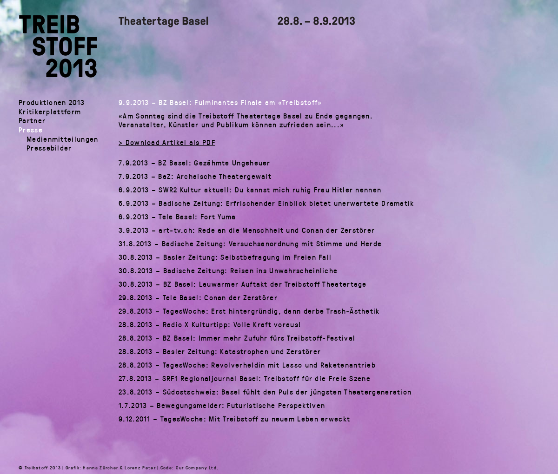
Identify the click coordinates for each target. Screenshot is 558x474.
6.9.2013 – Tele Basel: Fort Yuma (177, 216)
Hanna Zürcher (100, 467)
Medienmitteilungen (62, 139)
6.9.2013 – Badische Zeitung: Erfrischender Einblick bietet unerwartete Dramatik (266, 203)
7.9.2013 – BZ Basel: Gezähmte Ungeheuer (195, 162)
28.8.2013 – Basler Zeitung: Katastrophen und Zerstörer (220, 351)
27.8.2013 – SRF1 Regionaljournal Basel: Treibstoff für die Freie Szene (245, 378)
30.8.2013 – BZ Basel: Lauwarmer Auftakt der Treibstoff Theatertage (243, 284)
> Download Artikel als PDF (167, 142)
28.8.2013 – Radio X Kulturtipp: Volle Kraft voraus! (210, 324)
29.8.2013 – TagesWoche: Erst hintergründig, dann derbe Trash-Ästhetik (249, 311)
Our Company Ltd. (197, 467)
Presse (31, 129)
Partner (32, 120)
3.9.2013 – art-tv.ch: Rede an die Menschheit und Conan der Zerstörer (247, 230)
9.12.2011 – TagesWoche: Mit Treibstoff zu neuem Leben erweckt (234, 418)
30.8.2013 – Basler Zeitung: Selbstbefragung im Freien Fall (225, 257)
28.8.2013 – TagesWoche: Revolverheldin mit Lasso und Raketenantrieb (247, 364)
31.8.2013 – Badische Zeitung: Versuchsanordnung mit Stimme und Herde (250, 243)
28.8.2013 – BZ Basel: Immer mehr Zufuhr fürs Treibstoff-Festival (237, 337)
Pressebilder (49, 147)
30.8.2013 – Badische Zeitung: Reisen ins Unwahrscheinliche (228, 270)
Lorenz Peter (140, 467)
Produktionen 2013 (52, 102)
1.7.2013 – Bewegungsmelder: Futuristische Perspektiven (222, 405)
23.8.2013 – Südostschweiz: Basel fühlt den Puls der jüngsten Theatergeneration (265, 391)
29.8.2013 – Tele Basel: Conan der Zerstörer (198, 297)
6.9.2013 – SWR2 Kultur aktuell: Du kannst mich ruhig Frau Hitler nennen (250, 189)
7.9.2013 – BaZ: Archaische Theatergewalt (195, 176)
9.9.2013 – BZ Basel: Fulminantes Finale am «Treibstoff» (220, 102)
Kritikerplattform (50, 111)
